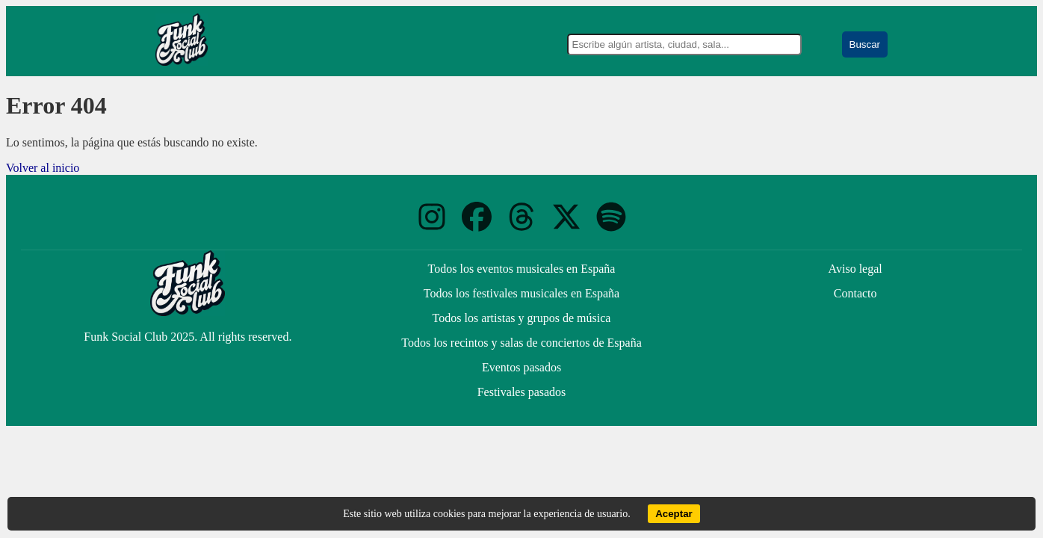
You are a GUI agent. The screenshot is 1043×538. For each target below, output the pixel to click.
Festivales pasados (521, 392)
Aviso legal (855, 268)
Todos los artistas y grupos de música (522, 318)
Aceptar (674, 513)
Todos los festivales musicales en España (521, 293)
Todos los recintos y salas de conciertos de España (521, 342)
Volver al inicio (42, 167)
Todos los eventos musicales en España (522, 268)
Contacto (855, 293)
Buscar (864, 44)
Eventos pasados (521, 367)
